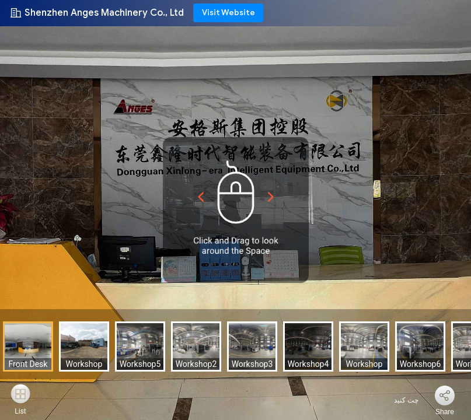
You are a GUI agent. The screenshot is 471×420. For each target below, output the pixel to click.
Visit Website (228, 13)
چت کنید (399, 400)
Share (444, 412)
